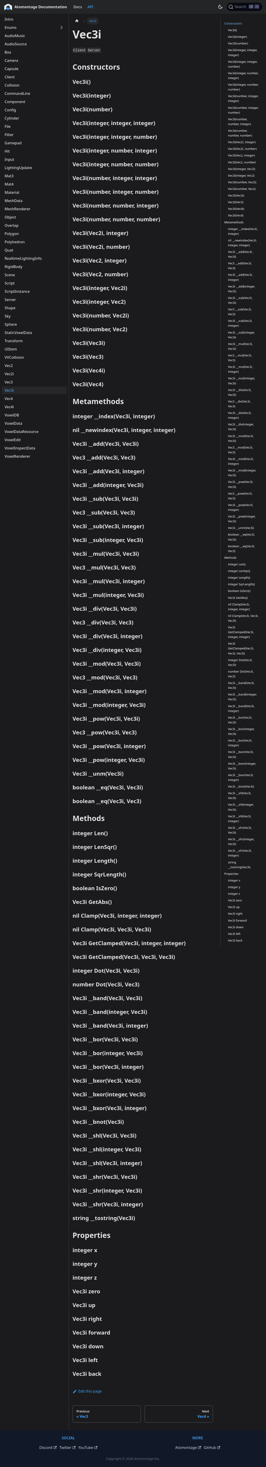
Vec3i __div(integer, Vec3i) (241, 426)
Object (10, 217)
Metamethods (234, 222)
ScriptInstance (17, 291)
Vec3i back (235, 940)
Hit (7, 151)
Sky (8, 316)
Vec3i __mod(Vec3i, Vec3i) (241, 438)
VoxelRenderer (17, 456)
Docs (77, 6)
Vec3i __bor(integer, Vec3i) (241, 731)
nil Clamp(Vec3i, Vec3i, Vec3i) (243, 618)
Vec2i (9, 373)
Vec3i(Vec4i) (236, 209)
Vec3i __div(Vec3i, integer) (239, 415)
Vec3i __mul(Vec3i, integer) (240, 369)
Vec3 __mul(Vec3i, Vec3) (240, 357)
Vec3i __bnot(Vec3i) (241, 786)
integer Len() (236, 564)
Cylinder (12, 118)
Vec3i (9, 390)
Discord (47, 1447)
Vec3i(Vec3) (235, 202)
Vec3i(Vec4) (235, 215)
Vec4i (9, 406)
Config (10, 109)
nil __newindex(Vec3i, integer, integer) (242, 242)
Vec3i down (236, 927)
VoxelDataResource (21, 431)
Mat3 (9, 175)
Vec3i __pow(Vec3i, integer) (240, 507)
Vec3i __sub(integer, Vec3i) (241, 334)
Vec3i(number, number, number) (240, 133)
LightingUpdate (18, 167)
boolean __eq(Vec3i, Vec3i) (241, 536)
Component (15, 101)
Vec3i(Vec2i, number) (242, 149)
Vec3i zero (235, 900)
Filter (9, 134)
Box (8, 52)
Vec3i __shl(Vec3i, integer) (239, 818)
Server (10, 299)
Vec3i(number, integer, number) (243, 110)
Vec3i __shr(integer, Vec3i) (241, 841)
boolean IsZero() (239, 591)
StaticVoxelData (18, 332)
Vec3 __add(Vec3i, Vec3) (240, 265)
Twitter (67, 1447)
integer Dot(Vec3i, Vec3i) (240, 662)
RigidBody (13, 266)
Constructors (233, 23)
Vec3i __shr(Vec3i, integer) (240, 852)
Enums (11, 27)
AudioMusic (15, 35)
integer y (234, 887)
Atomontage (188, 1447)
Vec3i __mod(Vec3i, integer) (241, 461)
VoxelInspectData (20, 448)
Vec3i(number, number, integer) (239, 121)
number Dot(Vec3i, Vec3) (241, 673)
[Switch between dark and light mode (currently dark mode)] (220, 7)
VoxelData (13, 423)
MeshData (13, 200)
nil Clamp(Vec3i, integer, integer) (239, 606)
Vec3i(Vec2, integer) (241, 155)
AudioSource (16, 44)
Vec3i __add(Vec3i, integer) (240, 277)
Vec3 (9, 382)
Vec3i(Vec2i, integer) (242, 142)
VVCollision (14, 357)
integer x (234, 880)
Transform (14, 340)
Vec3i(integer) (237, 37)
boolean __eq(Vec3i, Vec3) (241, 548)
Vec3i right (235, 913)
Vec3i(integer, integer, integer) (242, 52)
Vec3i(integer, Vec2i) (241, 169)
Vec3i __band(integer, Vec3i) (242, 696)
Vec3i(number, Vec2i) (242, 182)
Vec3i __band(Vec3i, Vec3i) (241, 685)
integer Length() (239, 577)
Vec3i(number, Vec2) (241, 189)
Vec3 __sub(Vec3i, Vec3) (240, 311)
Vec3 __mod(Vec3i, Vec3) (240, 449)
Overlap (11, 225)
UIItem (11, 349)
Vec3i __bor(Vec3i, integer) (240, 742)
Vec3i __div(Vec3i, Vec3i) (239, 392)
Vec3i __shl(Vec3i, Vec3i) (239, 795)
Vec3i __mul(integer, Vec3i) (241, 380)
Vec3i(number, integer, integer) (243, 98)
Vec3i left (234, 934)
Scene (10, 274)
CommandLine (17, 93)
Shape (10, 307)
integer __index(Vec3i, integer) (243, 231)
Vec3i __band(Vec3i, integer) (241, 708)
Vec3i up (234, 907)
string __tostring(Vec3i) (239, 864)
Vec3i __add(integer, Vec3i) (241, 288)
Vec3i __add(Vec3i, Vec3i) (240, 254)
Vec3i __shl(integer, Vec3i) (241, 806)
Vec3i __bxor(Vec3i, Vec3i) (241, 754)
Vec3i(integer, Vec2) (241, 175)
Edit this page (87, 1391)
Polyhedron (15, 241)
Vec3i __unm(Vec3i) (241, 528)
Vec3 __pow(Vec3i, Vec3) (240, 495)
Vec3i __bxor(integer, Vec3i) (242, 765)
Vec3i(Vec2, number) (242, 162)
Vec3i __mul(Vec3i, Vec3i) (240, 346)
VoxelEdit (13, 439)
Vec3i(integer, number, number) (243, 86)
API (90, 6)
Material (12, 192)
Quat (9, 250)
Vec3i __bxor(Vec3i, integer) (241, 777)
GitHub (212, 1447)
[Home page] (77, 21)
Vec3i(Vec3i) (236, 195)
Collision (12, 85)
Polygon (12, 233)
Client (10, 76)
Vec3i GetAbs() (238, 598)
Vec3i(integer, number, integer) (243, 75)
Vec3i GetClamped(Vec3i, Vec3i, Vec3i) (241, 648)
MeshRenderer (18, 208)
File (8, 126)
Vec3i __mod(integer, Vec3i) (242, 472)
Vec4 (9, 398)
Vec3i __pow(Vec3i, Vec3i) (240, 484)
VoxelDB (12, 415)
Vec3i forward (237, 920)
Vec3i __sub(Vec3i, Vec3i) (240, 300)
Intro (9, 19)
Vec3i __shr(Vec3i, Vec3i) (240, 830)
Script (10, 283)
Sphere (11, 324)
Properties (231, 874)
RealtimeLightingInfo (23, 258)
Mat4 (9, 184)
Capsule (12, 68)
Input (9, 159)
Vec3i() (232, 30)
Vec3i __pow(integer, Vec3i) (241, 518)
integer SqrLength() (241, 584)
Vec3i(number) (238, 43)
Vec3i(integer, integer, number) (242, 64)
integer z (234, 894)
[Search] (244, 7)
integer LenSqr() (239, 571)
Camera (11, 60)
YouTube (87, 1447)
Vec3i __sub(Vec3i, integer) (240, 323)
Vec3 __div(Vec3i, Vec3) (239, 403)
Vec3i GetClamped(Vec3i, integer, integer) (241, 632)
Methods (230, 558)
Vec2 (9, 365)
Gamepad (13, 142)
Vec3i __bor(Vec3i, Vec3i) (240, 719)
